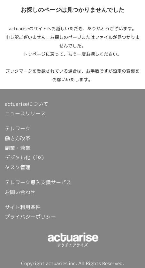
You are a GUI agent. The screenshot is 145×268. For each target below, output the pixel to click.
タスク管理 (17, 167)
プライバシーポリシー (30, 216)
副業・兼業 (17, 147)
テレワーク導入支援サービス (38, 182)
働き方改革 (17, 138)
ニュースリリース (25, 113)
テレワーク (17, 128)
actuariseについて (26, 103)
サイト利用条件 (23, 207)
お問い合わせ (20, 192)
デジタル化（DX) (24, 157)
